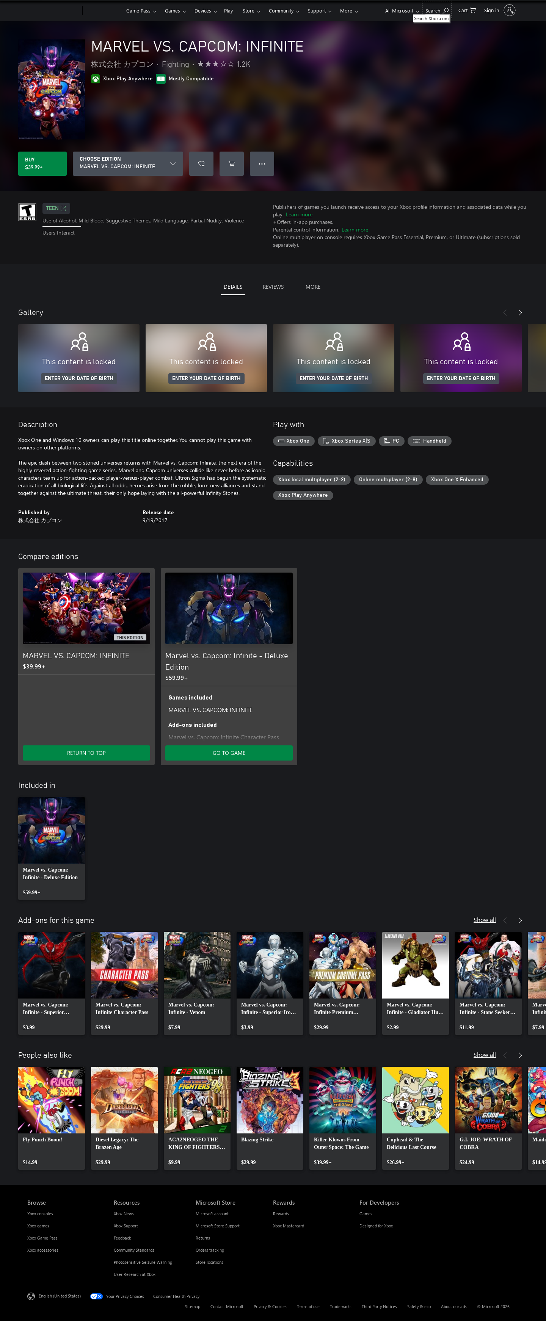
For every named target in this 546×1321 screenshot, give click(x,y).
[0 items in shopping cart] (467, 10)
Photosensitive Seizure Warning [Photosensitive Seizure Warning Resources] (143, 1262)
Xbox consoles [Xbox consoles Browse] (40, 1213)
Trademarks (340, 1306)
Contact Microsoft (226, 1306)
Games (172, 10)
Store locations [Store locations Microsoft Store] (209, 1262)
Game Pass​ (138, 10)
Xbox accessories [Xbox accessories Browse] (42, 1249)
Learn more (299, 214)
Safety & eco (419, 1306)
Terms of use (308, 1306)
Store (248, 10)
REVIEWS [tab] (273, 286)
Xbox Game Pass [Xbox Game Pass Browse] (42, 1237)
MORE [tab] (313, 286)
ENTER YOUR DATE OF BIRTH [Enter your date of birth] (79, 378)
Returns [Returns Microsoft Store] (203, 1237)
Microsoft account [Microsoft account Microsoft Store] (212, 1213)
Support (317, 10)
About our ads (454, 1306)
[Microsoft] (53, 10)
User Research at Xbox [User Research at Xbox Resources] (134, 1274)
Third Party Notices (379, 1306)
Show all (485, 919)
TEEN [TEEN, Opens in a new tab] (56, 208)
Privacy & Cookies (270, 1306)
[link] (51, 848)
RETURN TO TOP (86, 752)
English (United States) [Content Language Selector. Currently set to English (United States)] (60, 1295)
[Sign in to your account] (499, 10)
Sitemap (192, 1306)
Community (281, 10)
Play (228, 10)
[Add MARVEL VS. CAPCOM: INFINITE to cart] (232, 164)
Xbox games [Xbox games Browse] (38, 1225)
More (346, 10)
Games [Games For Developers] (365, 1213)
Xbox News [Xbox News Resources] (124, 1213)
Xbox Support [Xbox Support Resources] (126, 1225)
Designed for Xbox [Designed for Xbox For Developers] (376, 1225)
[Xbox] (103, 10)
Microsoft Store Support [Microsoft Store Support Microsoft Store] (218, 1225)
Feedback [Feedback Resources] (122, 1237)
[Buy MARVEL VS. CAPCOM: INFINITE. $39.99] (42, 164)
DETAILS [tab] (233, 286)
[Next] (520, 312)
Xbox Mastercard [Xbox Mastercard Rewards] (288, 1225)
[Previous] (505, 312)
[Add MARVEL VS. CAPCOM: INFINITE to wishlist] (201, 164)
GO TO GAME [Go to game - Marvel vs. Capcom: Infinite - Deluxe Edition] (229, 752)
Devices (203, 10)
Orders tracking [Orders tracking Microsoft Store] (210, 1249)
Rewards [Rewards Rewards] (281, 1213)
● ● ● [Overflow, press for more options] (262, 163)
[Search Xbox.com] (437, 9)
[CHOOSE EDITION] (128, 164)
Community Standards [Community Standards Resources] (134, 1249)
